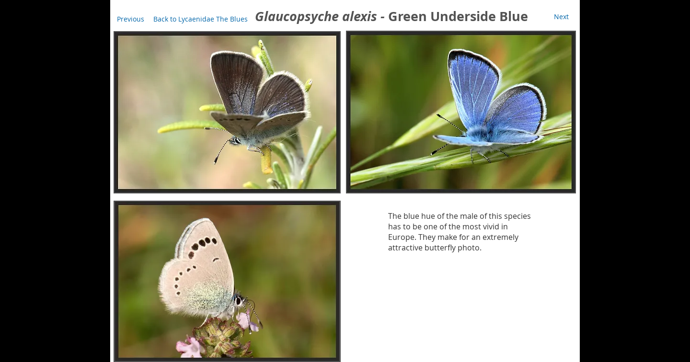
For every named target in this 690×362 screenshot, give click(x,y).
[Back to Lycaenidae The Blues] (200, 19)
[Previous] (130, 19)
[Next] (561, 16)
